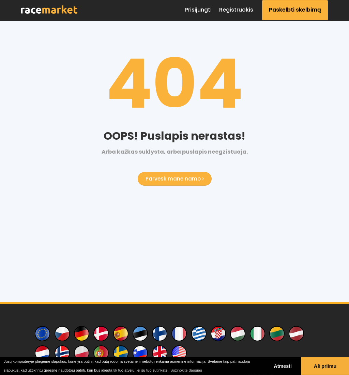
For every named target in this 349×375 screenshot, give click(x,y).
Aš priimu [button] (325, 366)
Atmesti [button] (283, 366)
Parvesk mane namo (175, 178)
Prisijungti (198, 10)
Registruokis (236, 10)
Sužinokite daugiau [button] (186, 370)
